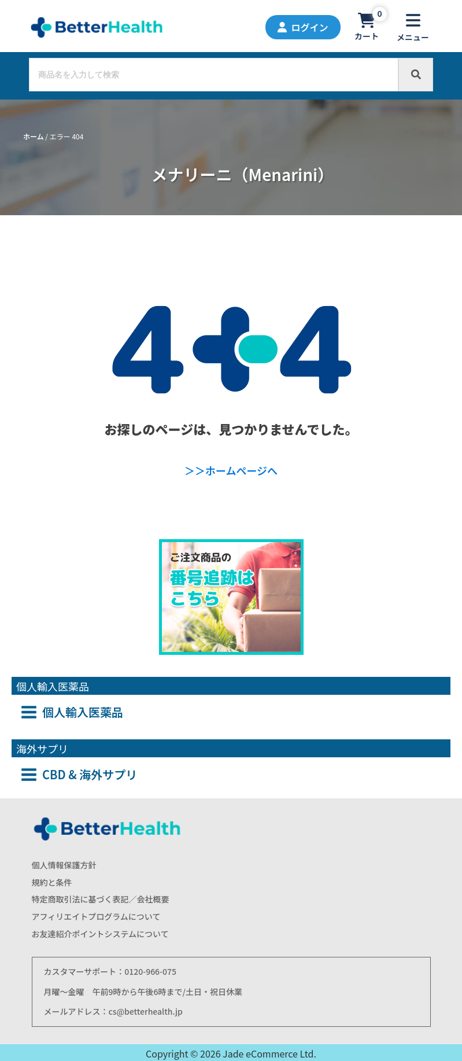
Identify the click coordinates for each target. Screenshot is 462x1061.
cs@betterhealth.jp (146, 1011)
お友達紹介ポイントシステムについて (100, 934)
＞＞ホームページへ (231, 470)
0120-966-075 (150, 971)
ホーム (33, 136)
